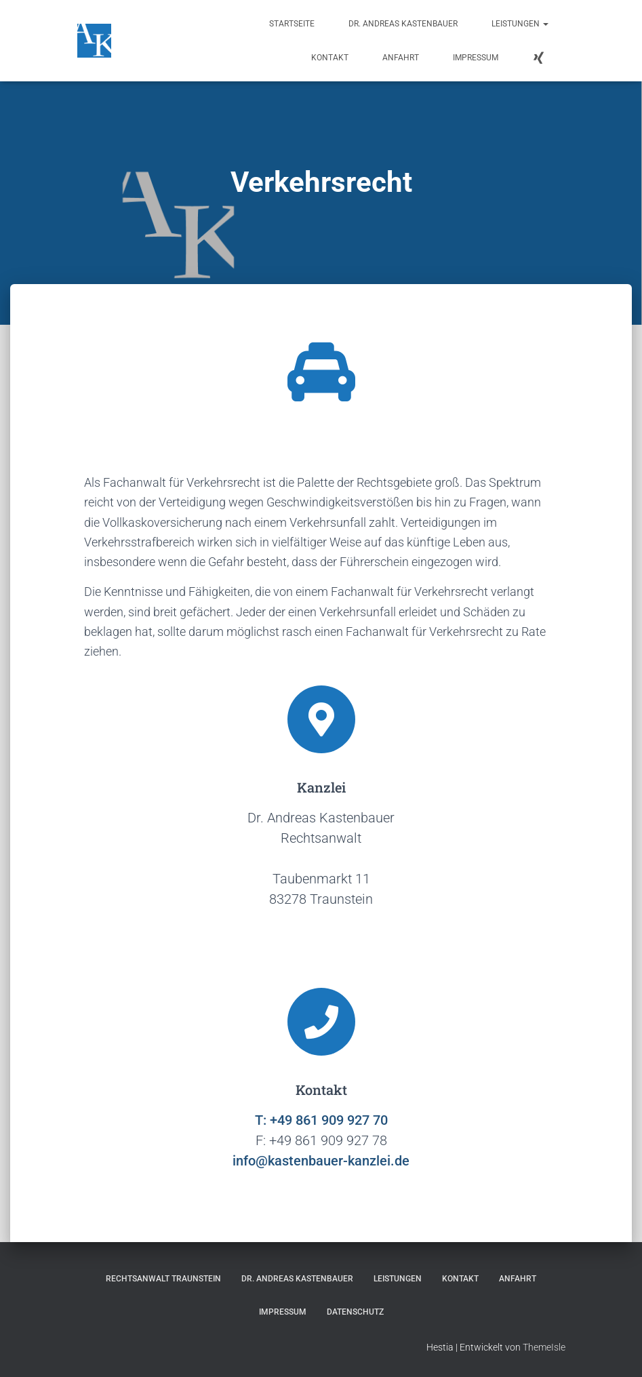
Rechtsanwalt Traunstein (163, 1278)
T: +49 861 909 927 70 (321, 1120)
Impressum (475, 57)
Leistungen (519, 23)
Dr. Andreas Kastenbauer (403, 23)
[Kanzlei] (321, 719)
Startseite (292, 23)
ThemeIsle (544, 1347)
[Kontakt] (321, 1022)
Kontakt (329, 57)
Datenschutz (355, 1312)
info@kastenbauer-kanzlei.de (321, 1161)
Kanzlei (321, 787)
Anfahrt (400, 57)
